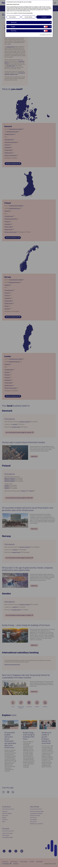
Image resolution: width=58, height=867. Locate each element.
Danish (7, 4)
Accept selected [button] (28, 17)
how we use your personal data (25, 13)
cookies (15, 13)
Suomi (17, 4)
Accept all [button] (44, 17)
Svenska (14, 4)
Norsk (11, 4)
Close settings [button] (12, 17)
